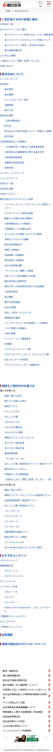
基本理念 (8, 89)
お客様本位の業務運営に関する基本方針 (24, 152)
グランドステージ (13, 516)
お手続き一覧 (6, 24)
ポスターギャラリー (14, 576)
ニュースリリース (8, 178)
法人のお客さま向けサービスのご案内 (23, 547)
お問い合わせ (6, 66)
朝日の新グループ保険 (15, 537)
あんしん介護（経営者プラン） (19, 505)
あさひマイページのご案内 (13, 29)
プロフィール (11, 570)
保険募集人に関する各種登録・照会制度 (23, 711)
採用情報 (7, 635)
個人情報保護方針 (13, 50)
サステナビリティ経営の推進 (18, 213)
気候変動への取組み (14, 255)
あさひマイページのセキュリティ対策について (27, 39)
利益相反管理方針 (11, 716)
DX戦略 (8, 343)
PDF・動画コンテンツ (14, 373)
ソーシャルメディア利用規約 (17, 730)
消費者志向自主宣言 (14, 162)
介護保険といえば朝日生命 (17, 228)
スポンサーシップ (9, 560)
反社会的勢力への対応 (14, 721)
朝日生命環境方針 (13, 244)
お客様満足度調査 (13, 157)
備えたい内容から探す (15, 401)
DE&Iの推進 (10, 307)
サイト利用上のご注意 (14, 702)
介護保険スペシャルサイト (13, 616)
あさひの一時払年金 (14, 448)
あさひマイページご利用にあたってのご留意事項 (28, 34)
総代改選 (8, 136)
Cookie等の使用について (15, 726)
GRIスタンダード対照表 (16, 359)
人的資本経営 (11, 291)
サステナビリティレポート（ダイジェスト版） (27, 354)
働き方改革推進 (12, 302)
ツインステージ (12, 510)
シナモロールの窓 (9, 586)
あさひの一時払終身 (14, 442)
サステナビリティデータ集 (17, 349)
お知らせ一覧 (6, 183)
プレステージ (11, 521)
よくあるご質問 (7, 55)
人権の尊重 (9, 333)
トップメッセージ (9, 78)
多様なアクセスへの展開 (16, 239)
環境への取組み (12, 249)
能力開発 (8, 296)
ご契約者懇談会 (12, 120)
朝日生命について (13, 74)
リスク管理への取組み (15, 328)
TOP (8, 11)
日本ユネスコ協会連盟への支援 (19, 275)
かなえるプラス (12, 421)
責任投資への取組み (14, 260)
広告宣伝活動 (6, 188)
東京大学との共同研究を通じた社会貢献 (24, 286)
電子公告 (8, 110)
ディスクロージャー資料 (16, 99)
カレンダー (9, 602)
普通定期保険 (11, 453)
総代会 (7, 125)
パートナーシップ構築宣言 (17, 338)
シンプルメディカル (14, 542)
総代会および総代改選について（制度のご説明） (28, 131)
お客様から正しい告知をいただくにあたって (25, 689)
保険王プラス (11, 406)
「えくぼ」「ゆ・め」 (14, 458)
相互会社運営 (6, 115)
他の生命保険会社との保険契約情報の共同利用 (25, 696)
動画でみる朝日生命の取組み (18, 218)
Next (46, 737)
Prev (6, 737)
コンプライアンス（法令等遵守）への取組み (26, 323)
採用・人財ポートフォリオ (17, 312)
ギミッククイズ (7, 581)
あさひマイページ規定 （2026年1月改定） (25, 45)
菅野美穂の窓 (6, 565)
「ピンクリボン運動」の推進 (18, 270)
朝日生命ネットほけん (15, 469)
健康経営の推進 (12, 317)
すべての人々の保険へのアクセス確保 (23, 234)
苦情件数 (8, 167)
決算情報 (8, 105)
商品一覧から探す (13, 395)
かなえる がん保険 (13, 432)
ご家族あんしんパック (11, 626)
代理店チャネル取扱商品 (16, 474)
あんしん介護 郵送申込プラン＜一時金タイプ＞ (28, 463)
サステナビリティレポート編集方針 (22, 364)
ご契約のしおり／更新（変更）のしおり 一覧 (27, 479)
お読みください (7, 193)
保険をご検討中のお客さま (18, 386)
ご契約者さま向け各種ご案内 (20, 19)
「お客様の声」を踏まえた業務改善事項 (24, 146)
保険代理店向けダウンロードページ (24, 644)
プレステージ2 (11, 526)
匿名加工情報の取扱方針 (15, 680)
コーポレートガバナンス (12, 173)
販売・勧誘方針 (10, 670)
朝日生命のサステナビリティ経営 (16, 199)
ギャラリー (9, 597)
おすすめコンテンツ (14, 555)
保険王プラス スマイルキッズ (19, 437)
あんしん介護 (11, 416)
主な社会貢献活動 (13, 265)
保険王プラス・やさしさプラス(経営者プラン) (27, 495)
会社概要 (8, 94)
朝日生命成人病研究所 (15, 281)
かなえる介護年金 (13, 427)
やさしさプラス (12, 411)
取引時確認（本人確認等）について (20, 684)
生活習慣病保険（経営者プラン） (21, 500)
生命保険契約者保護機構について (19, 707)
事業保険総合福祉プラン (16, 531)
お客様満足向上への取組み (13, 141)
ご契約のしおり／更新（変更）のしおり (21, 60)
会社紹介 (4, 84)
